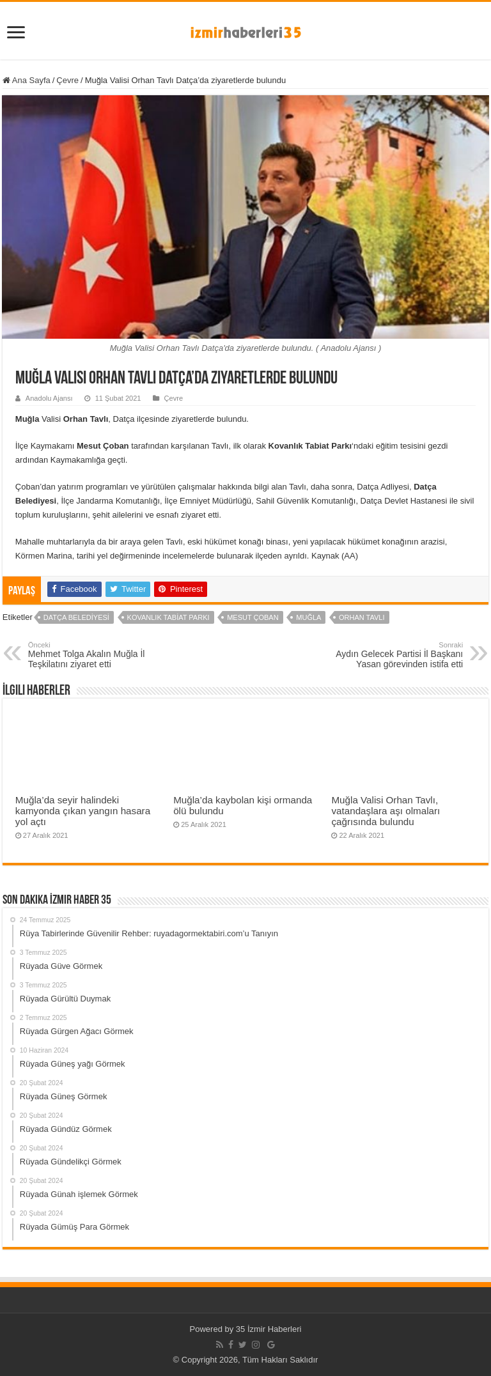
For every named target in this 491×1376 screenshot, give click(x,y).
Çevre (67, 80)
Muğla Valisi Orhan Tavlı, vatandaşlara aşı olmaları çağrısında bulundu (385, 810)
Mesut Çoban (252, 617)
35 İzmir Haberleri (269, 1329)
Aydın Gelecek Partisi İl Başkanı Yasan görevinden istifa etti (397, 655)
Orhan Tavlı (362, 617)
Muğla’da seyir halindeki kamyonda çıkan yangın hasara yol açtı (82, 810)
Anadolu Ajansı (49, 398)
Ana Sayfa (27, 80)
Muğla (308, 617)
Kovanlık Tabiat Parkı (168, 617)
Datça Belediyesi (76, 617)
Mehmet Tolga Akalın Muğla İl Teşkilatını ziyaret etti (93, 655)
